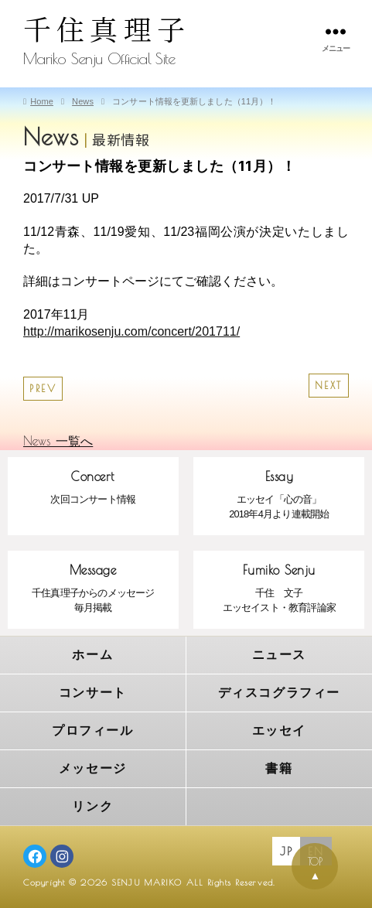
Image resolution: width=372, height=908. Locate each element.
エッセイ (279, 730)
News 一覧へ (58, 441)
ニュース (279, 654)
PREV (42, 388)
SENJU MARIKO (146, 882)
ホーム (92, 654)
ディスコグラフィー (279, 692)
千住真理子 (106, 28)
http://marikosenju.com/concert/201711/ (131, 331)
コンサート (93, 692)
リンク (92, 806)
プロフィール (93, 730)
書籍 (278, 768)
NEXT (329, 385)
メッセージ (93, 768)
